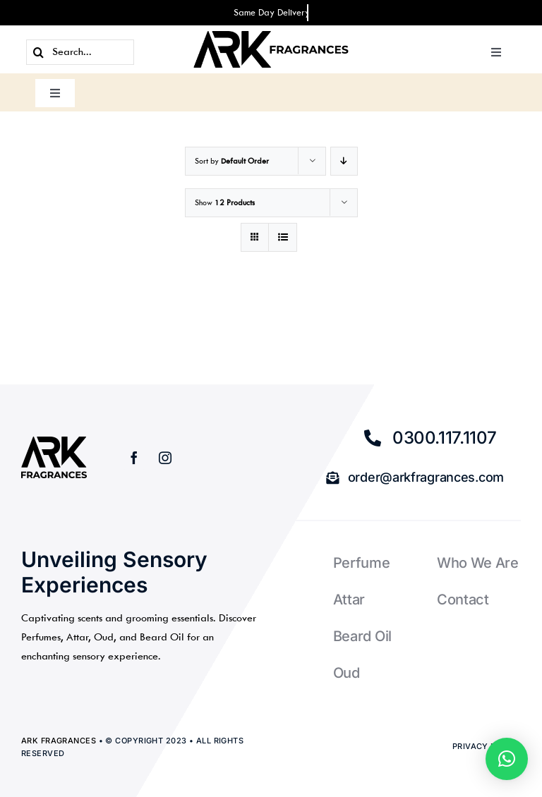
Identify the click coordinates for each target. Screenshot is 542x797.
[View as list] (282, 237)
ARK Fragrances (58, 741)
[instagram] (165, 458)
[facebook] (134, 458)
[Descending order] (344, 161)
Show (225, 202)
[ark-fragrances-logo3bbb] (271, 36)
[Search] (39, 52)
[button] (507, 759)
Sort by (232, 161)
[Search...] (80, 52)
